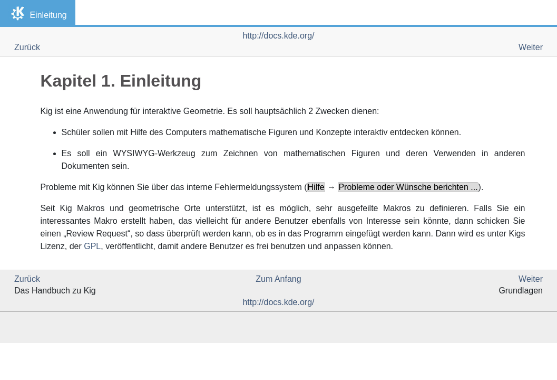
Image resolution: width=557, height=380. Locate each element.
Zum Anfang (278, 278)
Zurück (27, 47)
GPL (92, 246)
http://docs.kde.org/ (278, 35)
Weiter (531, 47)
